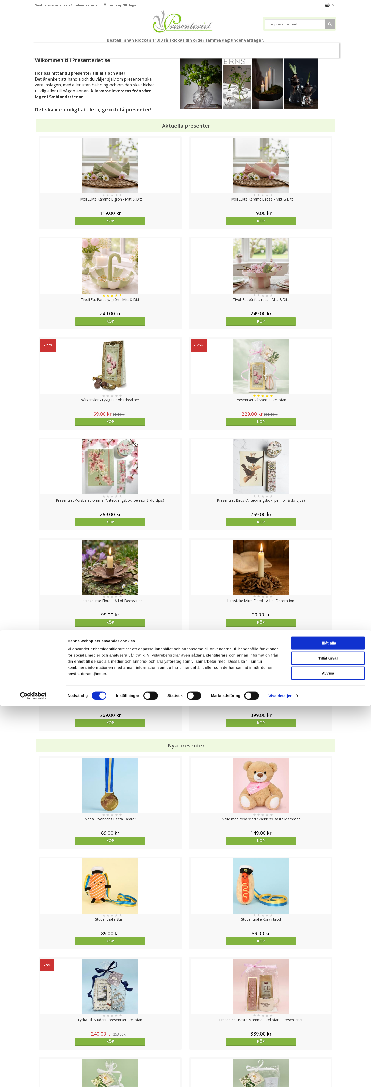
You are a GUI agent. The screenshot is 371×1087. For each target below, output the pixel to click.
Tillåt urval (328, 1039)
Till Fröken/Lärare (107, 48)
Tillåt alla (328, 1024)
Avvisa (328, 1054)
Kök (241, 48)
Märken (304, 48)
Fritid (261, 48)
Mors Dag (71, 48)
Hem (222, 48)
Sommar (137, 48)
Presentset (164, 48)
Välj (298, 757)
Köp (72, 220)
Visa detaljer (279, 1077)
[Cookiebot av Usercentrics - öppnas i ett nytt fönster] (33, 1077)
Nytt (47, 48)
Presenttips (196, 48)
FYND (323, 48)
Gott (282, 48)
